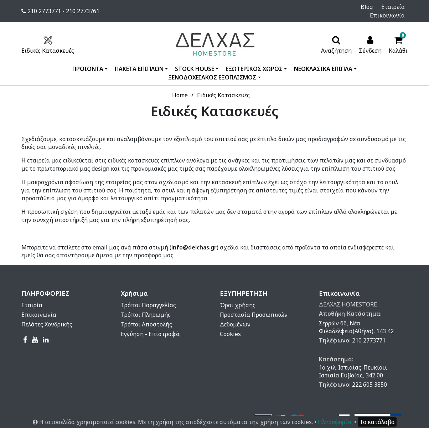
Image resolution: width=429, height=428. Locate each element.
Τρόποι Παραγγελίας (148, 296)
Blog (333, 7)
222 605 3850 (369, 376)
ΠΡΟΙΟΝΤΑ (87, 60)
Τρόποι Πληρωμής (146, 306)
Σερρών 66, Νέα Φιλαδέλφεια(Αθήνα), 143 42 (356, 318)
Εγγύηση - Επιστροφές (151, 325)
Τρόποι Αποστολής (146, 316)
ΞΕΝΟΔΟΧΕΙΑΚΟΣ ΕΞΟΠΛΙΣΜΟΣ (212, 69)
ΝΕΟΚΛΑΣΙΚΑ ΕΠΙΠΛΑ (323, 60)
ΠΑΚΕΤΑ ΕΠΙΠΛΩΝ (139, 60)
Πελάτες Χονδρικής (46, 316)
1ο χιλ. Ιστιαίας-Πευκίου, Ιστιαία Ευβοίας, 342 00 (353, 363)
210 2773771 (369, 332)
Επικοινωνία (390, 7)
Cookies (230, 325)
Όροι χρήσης (237, 296)
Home (180, 87)
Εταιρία (31, 296)
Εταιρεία (356, 7)
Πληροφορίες (335, 422)
